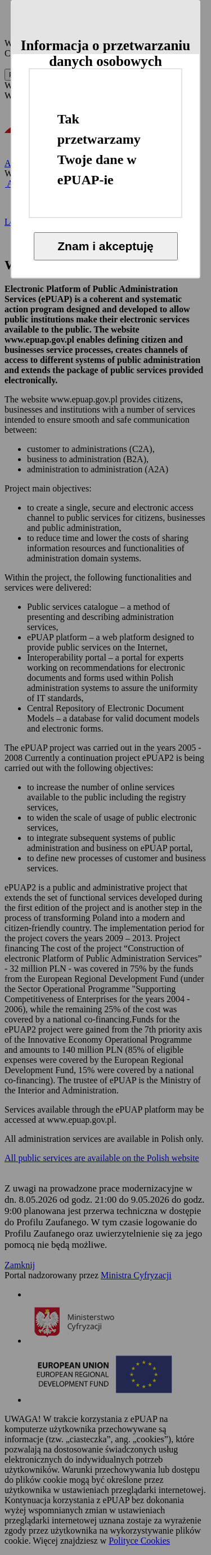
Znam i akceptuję (105, 246)
